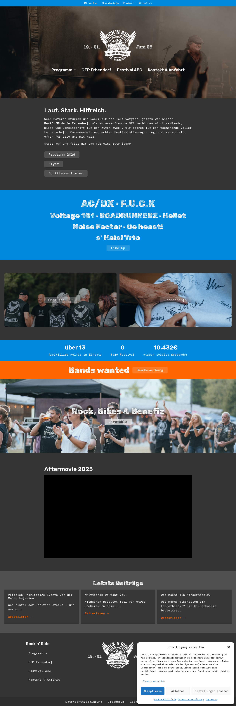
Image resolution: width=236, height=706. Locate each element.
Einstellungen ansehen (211, 691)
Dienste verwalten (154, 681)
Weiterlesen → (20, 617)
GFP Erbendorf (96, 70)
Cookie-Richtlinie (165, 699)
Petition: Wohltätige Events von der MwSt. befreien (40, 596)
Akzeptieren (152, 691)
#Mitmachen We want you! (106, 595)
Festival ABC (129, 70)
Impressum (211, 699)
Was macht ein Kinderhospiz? (186, 595)
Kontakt (128, 3)
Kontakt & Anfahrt (166, 70)
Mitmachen (91, 3)
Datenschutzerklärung (191, 699)
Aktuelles (145, 3)
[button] (228, 647)
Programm (63, 70)
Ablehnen (178, 691)
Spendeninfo (110, 3)
